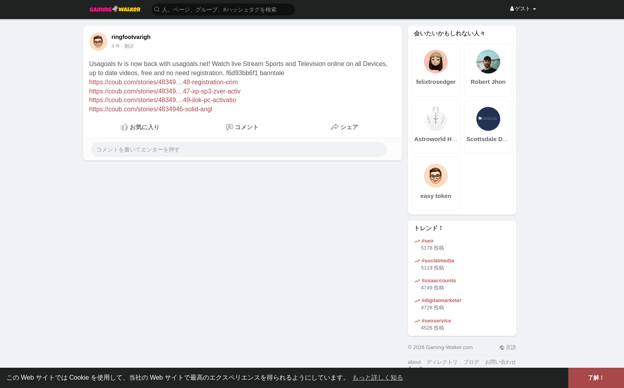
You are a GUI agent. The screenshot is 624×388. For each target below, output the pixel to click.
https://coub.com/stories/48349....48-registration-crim (163, 82)
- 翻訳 (127, 46)
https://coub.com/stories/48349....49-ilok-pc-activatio (162, 100)
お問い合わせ (500, 362)
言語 (508, 347)
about (414, 362)
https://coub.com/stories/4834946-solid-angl (151, 109)
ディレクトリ (442, 362)
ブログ (471, 362)
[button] (223, 9)
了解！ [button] (596, 377)
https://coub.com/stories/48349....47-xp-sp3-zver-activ (165, 91)
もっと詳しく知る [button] (377, 377)
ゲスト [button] (523, 9)
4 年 (115, 46)
